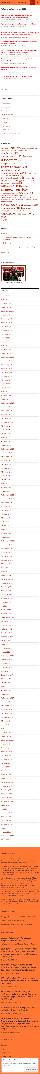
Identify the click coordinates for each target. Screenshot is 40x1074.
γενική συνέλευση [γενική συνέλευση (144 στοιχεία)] (14, 172)
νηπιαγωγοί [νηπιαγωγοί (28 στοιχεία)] (6, 195)
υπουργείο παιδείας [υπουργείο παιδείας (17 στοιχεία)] (19, 210)
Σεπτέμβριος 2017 (7, 675)
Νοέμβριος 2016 (6, 709)
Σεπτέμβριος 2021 (7, 514)
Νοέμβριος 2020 (6, 552)
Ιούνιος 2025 (5, 342)
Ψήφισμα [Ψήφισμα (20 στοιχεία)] (24, 150)
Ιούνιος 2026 (5, 296)
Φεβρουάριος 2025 (7, 357)
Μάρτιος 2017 (6, 694)
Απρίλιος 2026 (6, 303)
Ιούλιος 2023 (5, 430)
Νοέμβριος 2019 (6, 591)
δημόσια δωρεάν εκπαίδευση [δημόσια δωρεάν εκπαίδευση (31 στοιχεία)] (12, 178)
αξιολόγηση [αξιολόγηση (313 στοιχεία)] (13, 160)
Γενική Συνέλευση (7, 114)
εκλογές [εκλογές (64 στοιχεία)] (18, 180)
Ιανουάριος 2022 (6, 499)
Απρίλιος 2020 (6, 571)
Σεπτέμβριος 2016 (7, 717)
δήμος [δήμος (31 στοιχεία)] (4, 176)
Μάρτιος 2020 (6, 575)
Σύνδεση (4, 1045)
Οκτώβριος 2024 (6, 372)
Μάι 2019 (4, 606)
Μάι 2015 (4, 771)
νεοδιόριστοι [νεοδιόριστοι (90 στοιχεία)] (24, 193)
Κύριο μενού (37, 2)
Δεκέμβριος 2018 (6, 625)
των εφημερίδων (17, 282)
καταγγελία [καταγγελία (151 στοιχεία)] (11, 185)
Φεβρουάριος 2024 (7, 403)
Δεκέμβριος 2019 (6, 587)
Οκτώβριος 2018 (6, 633)
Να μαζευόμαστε (6, 118)
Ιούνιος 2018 (5, 640)
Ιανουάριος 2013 (6, 813)
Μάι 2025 (4, 345)
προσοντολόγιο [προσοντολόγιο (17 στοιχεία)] (6, 199)
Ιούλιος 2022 (5, 476)
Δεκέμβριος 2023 (6, 411)
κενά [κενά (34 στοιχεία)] (24, 186)
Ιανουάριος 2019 (6, 621)
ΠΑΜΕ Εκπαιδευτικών (10, 130)
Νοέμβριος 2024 (6, 368)
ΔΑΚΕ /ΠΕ (6, 126)
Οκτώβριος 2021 (6, 510)
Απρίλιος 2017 (6, 690)
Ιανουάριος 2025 (6, 361)
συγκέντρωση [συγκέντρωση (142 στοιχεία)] (12, 204)
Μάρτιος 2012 (6, 832)
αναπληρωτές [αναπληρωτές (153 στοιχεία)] (12, 156)
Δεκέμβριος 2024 (6, 365)
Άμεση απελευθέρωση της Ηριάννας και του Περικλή (19, 24)
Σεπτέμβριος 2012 (7, 824)
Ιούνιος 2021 (5, 525)
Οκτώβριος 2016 (6, 713)
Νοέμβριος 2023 (6, 414)
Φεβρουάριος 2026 (7, 311)
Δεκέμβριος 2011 (6, 840)
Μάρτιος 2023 (6, 445)
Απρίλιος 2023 (6, 441)
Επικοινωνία (5, 252)
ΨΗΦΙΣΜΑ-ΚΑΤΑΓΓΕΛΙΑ (27, 917)
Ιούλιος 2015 (5, 763)
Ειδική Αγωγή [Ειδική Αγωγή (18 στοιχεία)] (25, 148)
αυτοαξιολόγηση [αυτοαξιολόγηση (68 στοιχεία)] (10, 170)
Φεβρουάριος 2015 (7, 782)
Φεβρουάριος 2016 (7, 740)
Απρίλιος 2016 (6, 732)
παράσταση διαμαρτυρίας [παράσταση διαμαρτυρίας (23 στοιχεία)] (10, 197)
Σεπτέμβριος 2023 (7, 422)
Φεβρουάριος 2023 (7, 449)
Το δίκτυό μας (7, 243)
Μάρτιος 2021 (6, 537)
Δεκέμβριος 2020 (6, 548)
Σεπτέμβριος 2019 (7, 598)
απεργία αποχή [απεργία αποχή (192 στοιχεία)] (14, 166)
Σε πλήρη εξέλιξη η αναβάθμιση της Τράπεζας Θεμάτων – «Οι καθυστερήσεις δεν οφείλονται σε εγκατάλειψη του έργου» (19, 967)
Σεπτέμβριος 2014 (7, 801)
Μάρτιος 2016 (6, 736)
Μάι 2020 (4, 568)
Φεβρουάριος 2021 (7, 541)
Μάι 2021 (4, 529)
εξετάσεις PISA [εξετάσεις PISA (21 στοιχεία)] (29, 181)
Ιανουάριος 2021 (6, 545)
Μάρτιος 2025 (6, 353)
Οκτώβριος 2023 (6, 418)
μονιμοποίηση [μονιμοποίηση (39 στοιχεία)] (8, 193)
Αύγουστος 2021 (6, 518)
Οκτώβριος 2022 (6, 464)
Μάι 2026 (4, 299)
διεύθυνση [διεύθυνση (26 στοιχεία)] (29, 178)
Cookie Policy (7, 1065)
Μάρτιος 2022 (6, 491)
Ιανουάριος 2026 (6, 315)
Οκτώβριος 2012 (6, 820)
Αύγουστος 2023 (6, 426)
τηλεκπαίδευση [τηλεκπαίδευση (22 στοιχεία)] (28, 208)
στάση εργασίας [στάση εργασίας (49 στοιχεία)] (9, 202)
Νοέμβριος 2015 (6, 751)
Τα (6, 282)
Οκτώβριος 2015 (6, 755)
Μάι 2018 (4, 644)
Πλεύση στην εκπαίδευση (11, 134)
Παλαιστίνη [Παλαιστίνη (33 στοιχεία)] (6, 150)
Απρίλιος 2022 (6, 487)
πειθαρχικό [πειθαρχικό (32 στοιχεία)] (25, 197)
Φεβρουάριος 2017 (7, 698)
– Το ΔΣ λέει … (6, 103)
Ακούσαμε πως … (6, 111)
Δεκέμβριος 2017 (6, 663)
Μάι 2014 (4, 809)
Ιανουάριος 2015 (6, 786)
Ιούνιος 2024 (5, 388)
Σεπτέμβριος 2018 (7, 637)
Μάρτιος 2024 (6, 399)
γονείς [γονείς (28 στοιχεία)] (32, 173)
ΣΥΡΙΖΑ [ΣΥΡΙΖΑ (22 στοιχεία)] (16, 150)
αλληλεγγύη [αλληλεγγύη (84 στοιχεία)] (9, 153)
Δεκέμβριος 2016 (6, 705)
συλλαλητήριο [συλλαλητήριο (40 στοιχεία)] (31, 205)
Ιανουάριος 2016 (6, 744)
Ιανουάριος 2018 (6, 660)
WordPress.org (6, 1056)
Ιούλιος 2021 (5, 522)
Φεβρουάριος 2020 (7, 579)
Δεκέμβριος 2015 (6, 748)
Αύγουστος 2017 (6, 679)
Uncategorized (6, 107)
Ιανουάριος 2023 (6, 453)
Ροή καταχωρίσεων (7, 1049)
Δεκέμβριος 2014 (6, 790)
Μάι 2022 (4, 483)
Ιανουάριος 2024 (6, 407)
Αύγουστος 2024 (6, 380)
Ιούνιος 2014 (5, 805)
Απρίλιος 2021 (6, 533)
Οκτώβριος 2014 (6, 797)
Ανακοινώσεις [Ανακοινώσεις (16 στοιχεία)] (5, 148)
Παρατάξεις (5, 122)
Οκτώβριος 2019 (6, 594)
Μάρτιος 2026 (6, 307)
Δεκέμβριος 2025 (6, 319)
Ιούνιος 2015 (5, 767)
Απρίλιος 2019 (6, 610)
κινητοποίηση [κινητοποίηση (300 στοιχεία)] (14, 189)
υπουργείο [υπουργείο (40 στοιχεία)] (6, 211)
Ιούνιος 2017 (5, 683)
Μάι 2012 (4, 828)
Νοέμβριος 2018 (6, 629)
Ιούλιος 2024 (5, 384)
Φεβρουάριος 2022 (7, 495)
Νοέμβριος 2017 (6, 667)
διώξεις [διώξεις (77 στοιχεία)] (6, 180)
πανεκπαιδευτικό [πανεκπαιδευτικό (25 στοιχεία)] (18, 195)
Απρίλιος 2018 (6, 648)
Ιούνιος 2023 (5, 434)
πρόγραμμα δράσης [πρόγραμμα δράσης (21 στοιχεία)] (19, 199)
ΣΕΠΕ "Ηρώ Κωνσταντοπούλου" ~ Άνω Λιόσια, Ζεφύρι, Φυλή (15, 2)
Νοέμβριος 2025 (6, 322)
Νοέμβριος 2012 (6, 817)
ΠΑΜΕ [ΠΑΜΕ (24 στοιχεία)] (33, 148)
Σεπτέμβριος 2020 (7, 560)
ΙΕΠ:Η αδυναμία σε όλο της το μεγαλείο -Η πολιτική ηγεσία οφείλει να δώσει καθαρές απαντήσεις (19, 980)
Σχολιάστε (25, 19)
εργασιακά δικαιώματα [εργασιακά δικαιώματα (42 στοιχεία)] (11, 183)
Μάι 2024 (4, 391)
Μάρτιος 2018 (6, 652)
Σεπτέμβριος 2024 (7, 376)
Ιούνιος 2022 (5, 480)
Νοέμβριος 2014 (6, 794)
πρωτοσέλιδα (10, 282)
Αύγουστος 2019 (6, 602)
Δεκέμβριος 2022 (6, 457)
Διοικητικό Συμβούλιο (15, 19)
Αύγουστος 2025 (6, 334)
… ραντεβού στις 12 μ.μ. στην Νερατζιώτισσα (16, 76)
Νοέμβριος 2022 (6, 460)
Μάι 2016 (4, 728)
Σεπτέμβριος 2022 (7, 468)
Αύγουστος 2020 (6, 564)
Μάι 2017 (4, 686)
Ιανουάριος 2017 (6, 702)
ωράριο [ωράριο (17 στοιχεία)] (4, 220)
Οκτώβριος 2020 (6, 556)
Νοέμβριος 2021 (6, 506)
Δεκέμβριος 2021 (6, 502)
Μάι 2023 (4, 437)
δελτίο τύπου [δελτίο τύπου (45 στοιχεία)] (16, 176)
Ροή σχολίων (5, 1053)
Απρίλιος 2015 (6, 774)
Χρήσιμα (4, 233)
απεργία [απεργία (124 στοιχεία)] (8, 163)
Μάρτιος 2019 (6, 614)
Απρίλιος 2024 (6, 395)
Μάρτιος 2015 (6, 778)
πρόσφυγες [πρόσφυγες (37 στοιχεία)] (32, 199)
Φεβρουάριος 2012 (7, 836)
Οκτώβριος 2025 (6, 326)
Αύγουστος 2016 (6, 721)
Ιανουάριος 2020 (6, 583)
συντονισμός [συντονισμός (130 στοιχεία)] (11, 207)
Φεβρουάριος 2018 (7, 656)
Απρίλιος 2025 (6, 349)
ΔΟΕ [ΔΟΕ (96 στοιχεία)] (15, 148)
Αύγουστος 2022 (6, 472)
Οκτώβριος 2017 (6, 671)
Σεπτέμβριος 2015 (7, 759)
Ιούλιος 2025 (5, 338)
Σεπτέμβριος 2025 (7, 330)
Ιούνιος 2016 (5, 725)
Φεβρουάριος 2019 (7, 617)
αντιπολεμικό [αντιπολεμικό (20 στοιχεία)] (29, 156)
